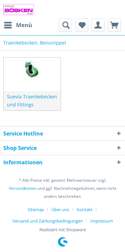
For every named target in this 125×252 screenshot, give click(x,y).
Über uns (60, 209)
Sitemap (36, 209)
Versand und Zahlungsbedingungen (47, 221)
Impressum (101, 221)
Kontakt (85, 209)
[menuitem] (17, 25)
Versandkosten (23, 188)
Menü (18, 24)
